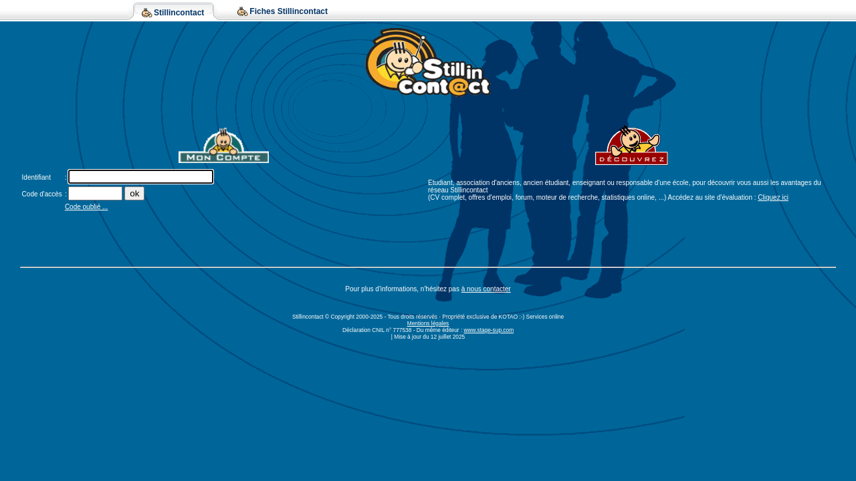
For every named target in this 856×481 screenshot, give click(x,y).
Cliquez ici (773, 197)
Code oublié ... (86, 206)
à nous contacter (486, 289)
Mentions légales (428, 323)
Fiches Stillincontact (288, 11)
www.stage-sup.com (489, 330)
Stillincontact (179, 12)
